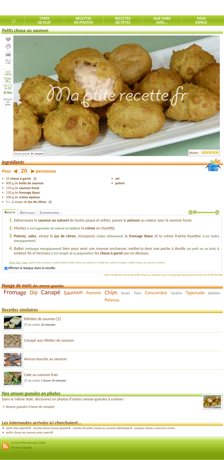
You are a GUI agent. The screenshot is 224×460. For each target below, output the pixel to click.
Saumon (73, 292)
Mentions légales (21, 447)
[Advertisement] (173, 7)
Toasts (125, 293)
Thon (137, 293)
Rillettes (214, 293)
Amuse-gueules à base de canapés (30, 407)
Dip (34, 292)
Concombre (156, 293)
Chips (111, 292)
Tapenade (195, 293)
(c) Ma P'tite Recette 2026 (28, 443)
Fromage (15, 292)
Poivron (112, 300)
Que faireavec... (162, 20)
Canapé (50, 292)
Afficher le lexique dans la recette (30, 268)
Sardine (176, 293)
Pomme (93, 293)
